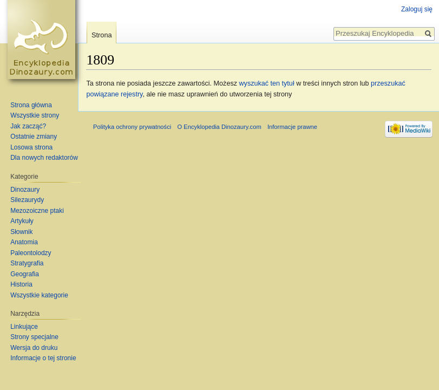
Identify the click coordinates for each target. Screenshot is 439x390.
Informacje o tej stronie (43, 358)
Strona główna (31, 105)
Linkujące (24, 326)
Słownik (21, 232)
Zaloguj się (417, 9)
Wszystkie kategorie (39, 295)
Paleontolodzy (30, 253)
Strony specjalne (34, 337)
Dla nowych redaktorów (44, 157)
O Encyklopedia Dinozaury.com (219, 126)
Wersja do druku (33, 348)
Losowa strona (31, 147)
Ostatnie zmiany (33, 136)
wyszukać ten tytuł (266, 83)
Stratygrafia (26, 263)
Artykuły (22, 221)
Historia (21, 284)
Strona (101, 35)
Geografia (24, 274)
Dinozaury (25, 189)
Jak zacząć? (28, 126)
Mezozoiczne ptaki (37, 210)
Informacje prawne (292, 126)
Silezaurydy (27, 200)
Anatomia (24, 242)
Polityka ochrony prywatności (132, 126)
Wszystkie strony (34, 115)
